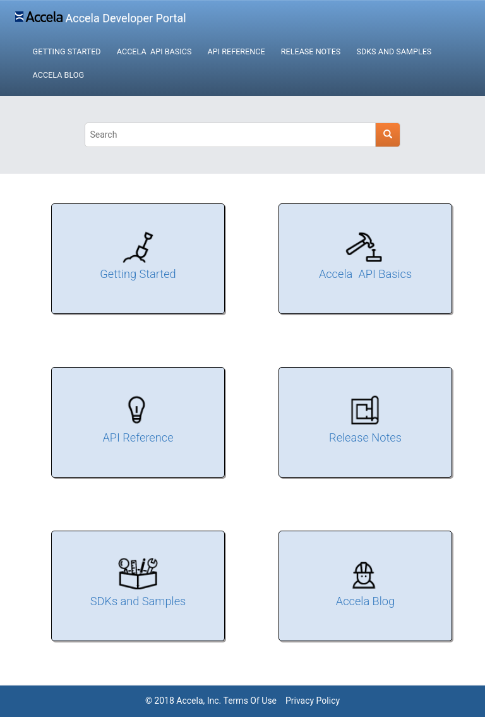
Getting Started (67, 51)
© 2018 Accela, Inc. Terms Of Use (211, 701)
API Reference (236, 51)
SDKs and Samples (393, 51)
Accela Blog (58, 75)
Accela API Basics (154, 51)
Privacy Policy (312, 701)
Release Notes (310, 51)
